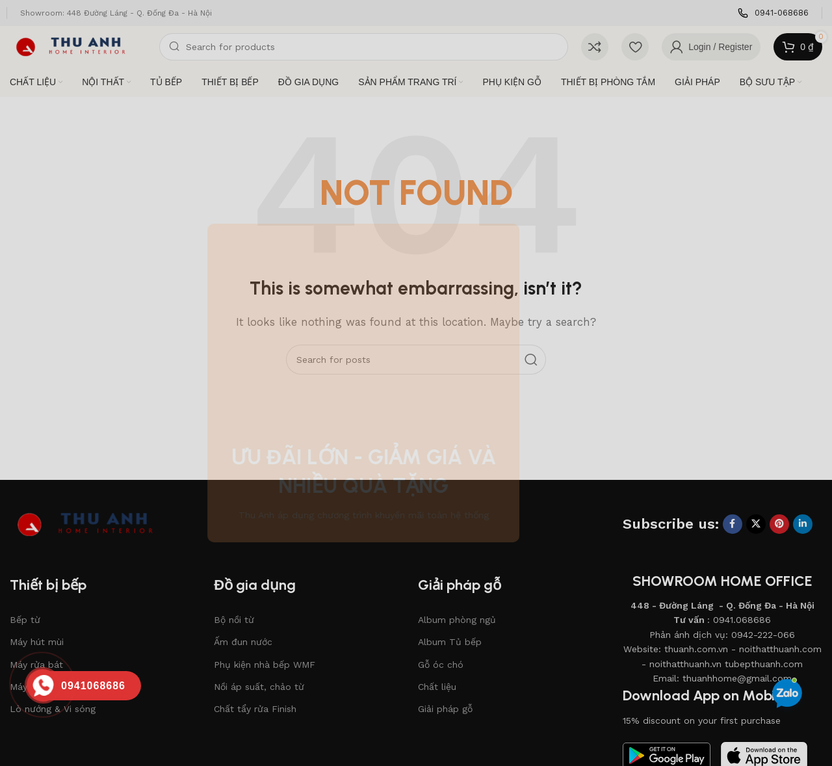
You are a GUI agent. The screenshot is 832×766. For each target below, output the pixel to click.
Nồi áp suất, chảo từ (259, 686)
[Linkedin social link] (802, 524)
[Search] (363, 46)
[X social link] (756, 524)
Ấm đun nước (243, 642)
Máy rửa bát (36, 664)
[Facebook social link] (732, 524)
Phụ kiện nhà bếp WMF (264, 664)
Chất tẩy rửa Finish (255, 709)
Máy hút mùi (37, 642)
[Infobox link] (773, 13)
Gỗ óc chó (440, 664)
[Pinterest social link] (779, 524)
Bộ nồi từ (234, 619)
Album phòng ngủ (457, 619)
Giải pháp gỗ (445, 709)
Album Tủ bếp (450, 642)
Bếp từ (25, 619)
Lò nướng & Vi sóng (53, 709)
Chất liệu (437, 686)
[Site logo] (78, 46)
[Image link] (94, 523)
